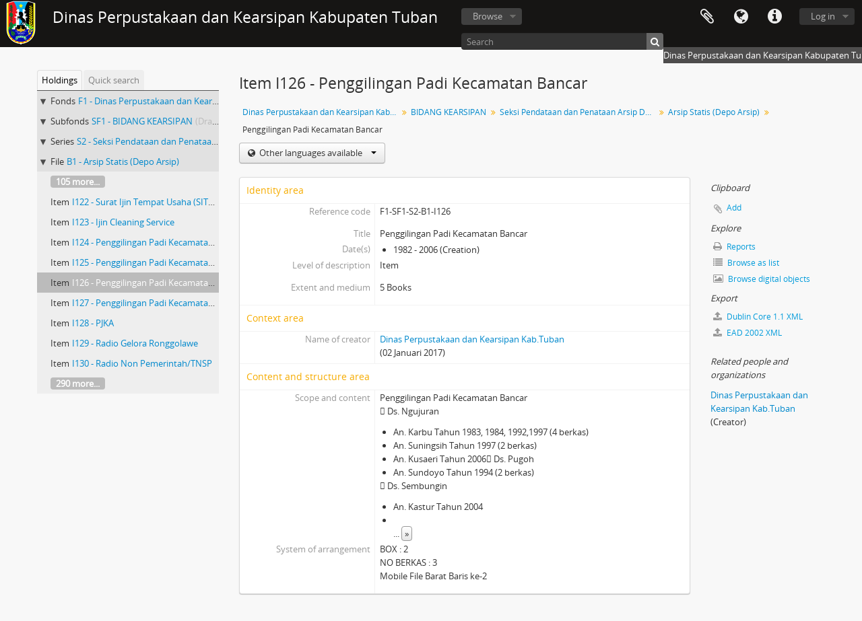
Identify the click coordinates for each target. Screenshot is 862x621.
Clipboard (707, 17)
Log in (823, 16)
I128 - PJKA (93, 323)
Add (734, 207)
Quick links (774, 17)
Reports (734, 246)
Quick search (113, 80)
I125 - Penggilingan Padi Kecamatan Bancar (157, 262)
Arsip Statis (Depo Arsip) (714, 112)
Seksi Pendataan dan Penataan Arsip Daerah (579, 112)
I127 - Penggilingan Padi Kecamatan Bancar (157, 303)
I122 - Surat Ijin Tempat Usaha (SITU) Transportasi (170, 202)
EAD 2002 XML (747, 332)
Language (741, 17)
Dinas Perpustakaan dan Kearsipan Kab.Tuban (321, 112)
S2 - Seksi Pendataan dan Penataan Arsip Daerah (173, 141)
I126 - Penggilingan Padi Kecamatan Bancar (157, 283)
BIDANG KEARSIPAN (448, 112)
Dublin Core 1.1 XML (758, 316)
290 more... (78, 383)
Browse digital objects (761, 279)
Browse (487, 16)
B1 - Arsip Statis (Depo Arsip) (123, 161)
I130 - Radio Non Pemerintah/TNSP (142, 363)
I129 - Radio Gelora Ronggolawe (135, 343)
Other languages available (316, 153)
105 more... (78, 182)
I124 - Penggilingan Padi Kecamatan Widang (159, 242)
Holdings (59, 80)
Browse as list (746, 262)
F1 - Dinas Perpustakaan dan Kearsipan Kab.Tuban (178, 101)
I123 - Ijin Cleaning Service (123, 222)
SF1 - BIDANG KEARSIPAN (142, 121)
